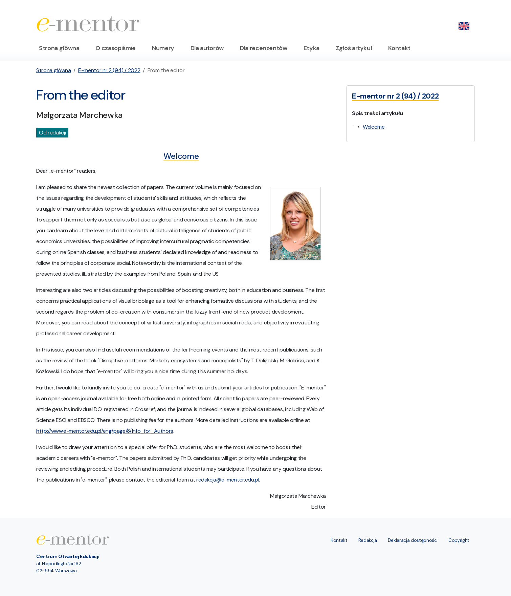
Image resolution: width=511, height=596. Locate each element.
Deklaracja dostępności (413, 540)
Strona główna (59, 48)
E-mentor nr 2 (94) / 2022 (109, 70)
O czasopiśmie (115, 48)
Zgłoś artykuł (354, 48)
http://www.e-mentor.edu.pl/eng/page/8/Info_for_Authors (104, 430)
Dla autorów (207, 48)
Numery (163, 48)
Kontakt (399, 48)
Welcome (374, 126)
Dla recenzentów (263, 48)
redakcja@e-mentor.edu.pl (227, 479)
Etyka (311, 48)
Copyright (458, 540)
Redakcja (367, 540)
